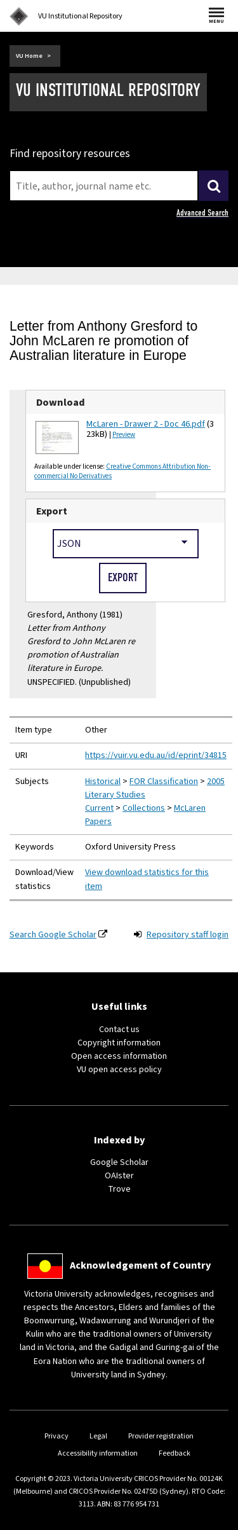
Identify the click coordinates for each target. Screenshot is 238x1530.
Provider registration (161, 1436)
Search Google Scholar (53, 934)
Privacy (56, 1436)
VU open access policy (119, 1069)
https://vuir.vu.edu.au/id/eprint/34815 (156, 755)
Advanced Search (202, 212)
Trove (119, 1189)
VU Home (29, 56)
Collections (143, 808)
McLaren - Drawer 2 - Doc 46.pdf (145, 424)
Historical (103, 781)
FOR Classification (163, 781)
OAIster (119, 1175)
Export (51, 511)
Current (99, 808)
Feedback (174, 1453)
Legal (98, 1436)
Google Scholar (119, 1162)
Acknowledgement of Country (140, 1265)
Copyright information (119, 1043)
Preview (123, 434)
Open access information (119, 1056)
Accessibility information (98, 1453)
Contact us (119, 1029)
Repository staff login (187, 934)
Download (60, 402)
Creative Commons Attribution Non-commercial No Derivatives (122, 471)
